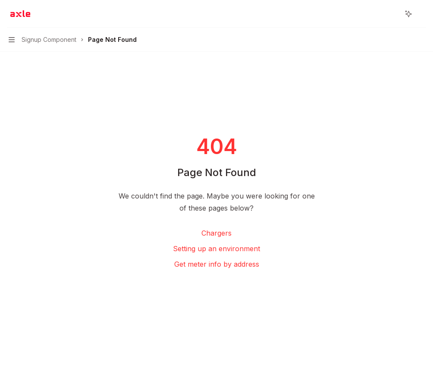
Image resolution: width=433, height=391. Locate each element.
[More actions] (421, 14)
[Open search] (392, 14)
